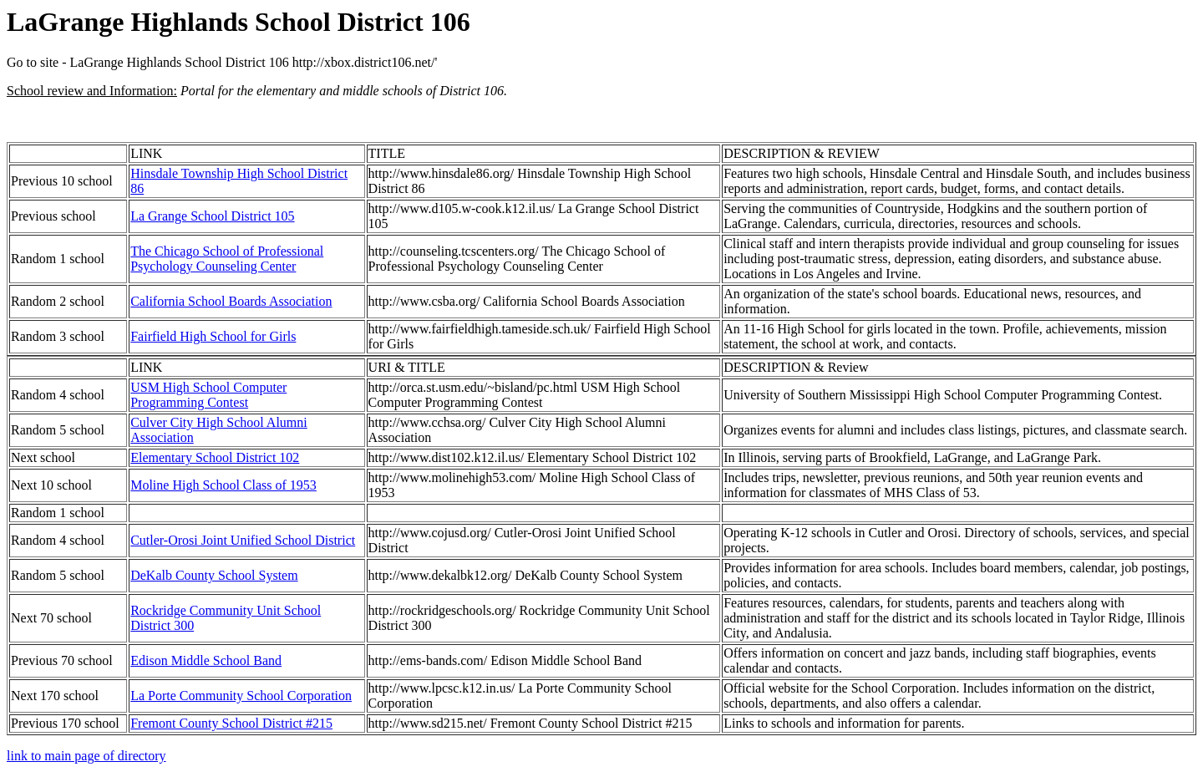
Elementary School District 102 (214, 457)
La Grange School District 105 (212, 216)
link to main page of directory (86, 756)
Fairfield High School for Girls (213, 336)
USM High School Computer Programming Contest (208, 394)
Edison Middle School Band (206, 660)
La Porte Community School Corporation (241, 695)
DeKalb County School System (213, 575)
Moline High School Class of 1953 (223, 485)
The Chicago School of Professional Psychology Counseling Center (226, 258)
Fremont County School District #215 (231, 723)
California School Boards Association (231, 301)
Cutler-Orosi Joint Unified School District (242, 540)
